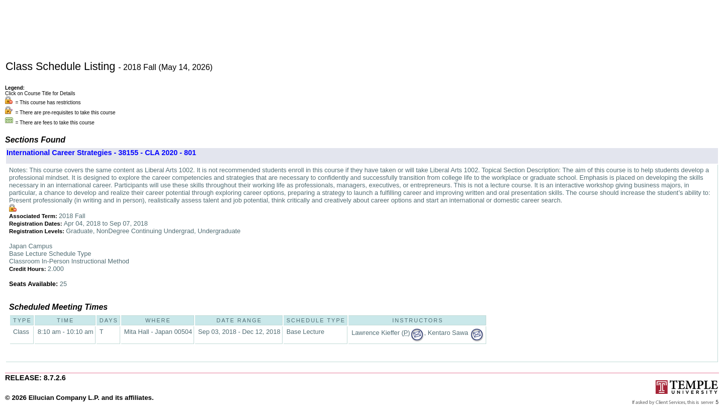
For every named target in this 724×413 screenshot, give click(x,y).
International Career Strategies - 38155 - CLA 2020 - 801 (101, 153)
